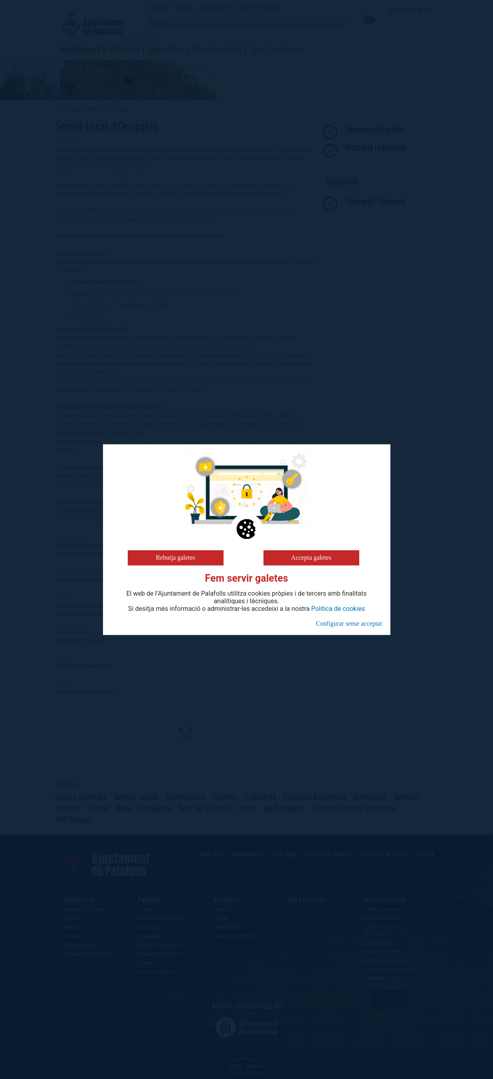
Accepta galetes (311, 557)
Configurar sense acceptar (349, 623)
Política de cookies (338, 609)
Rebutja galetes (175, 557)
